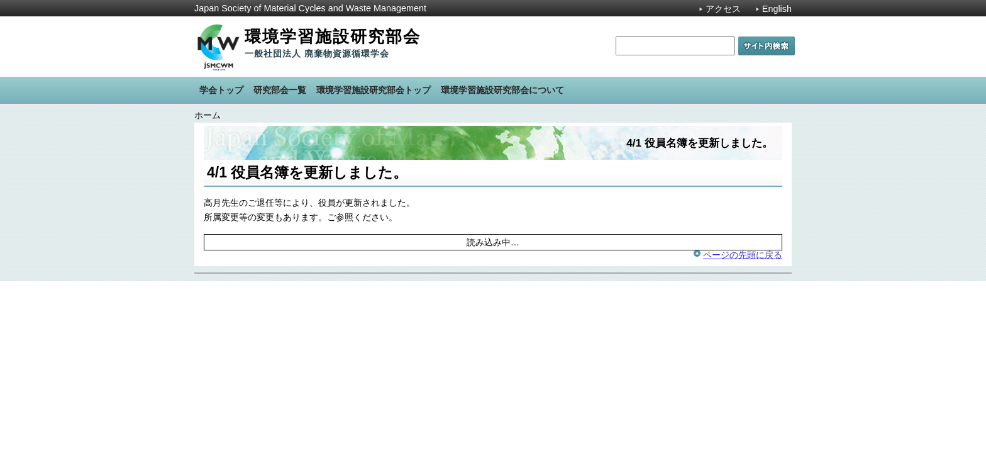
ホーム (207, 115)
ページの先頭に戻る (742, 255)
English (777, 9)
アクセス (723, 9)
